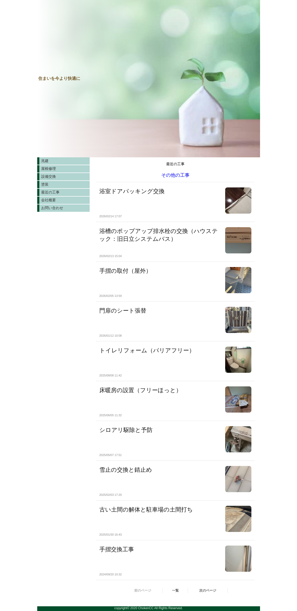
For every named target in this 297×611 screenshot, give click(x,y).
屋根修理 (48, 168)
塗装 (44, 184)
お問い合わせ (52, 208)
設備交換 (48, 176)
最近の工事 (50, 192)
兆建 (44, 161)
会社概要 (48, 200)
